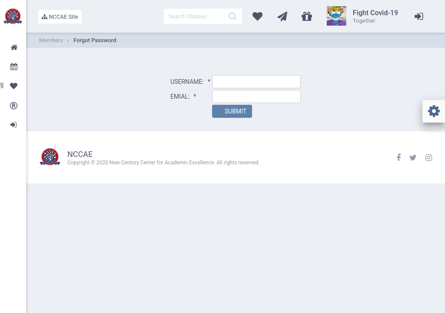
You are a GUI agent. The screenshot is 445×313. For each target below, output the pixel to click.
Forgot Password (94, 40)
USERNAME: (190, 81)
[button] (232, 111)
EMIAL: (183, 96)
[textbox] (203, 16)
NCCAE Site (60, 16)
